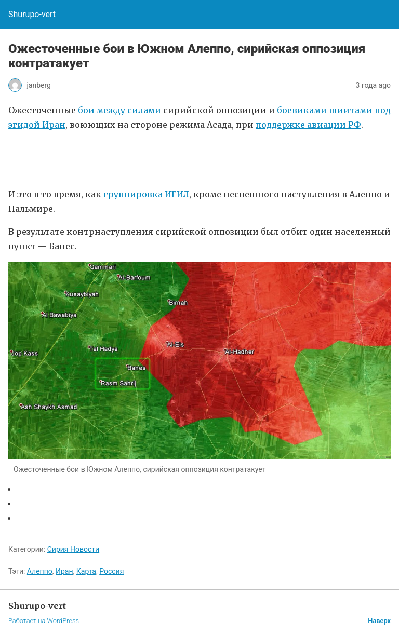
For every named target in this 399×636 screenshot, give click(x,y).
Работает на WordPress (43, 621)
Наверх (379, 621)
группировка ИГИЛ (146, 194)
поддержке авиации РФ (308, 124)
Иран (64, 571)
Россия (111, 571)
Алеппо (39, 571)
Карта (86, 571)
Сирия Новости (73, 549)
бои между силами (119, 110)
